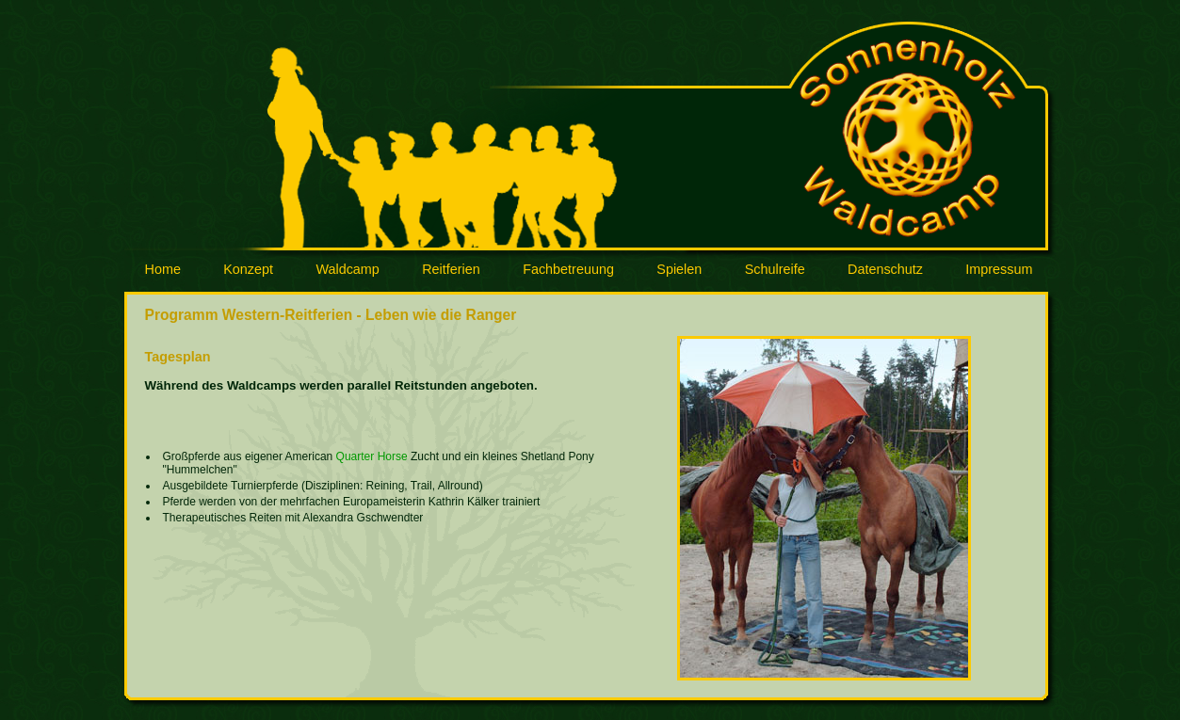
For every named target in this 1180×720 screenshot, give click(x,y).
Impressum (998, 269)
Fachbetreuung (568, 269)
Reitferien (451, 269)
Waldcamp (347, 269)
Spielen (679, 269)
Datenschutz (885, 269)
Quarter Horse (372, 456)
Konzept (248, 269)
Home (163, 269)
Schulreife (775, 269)
